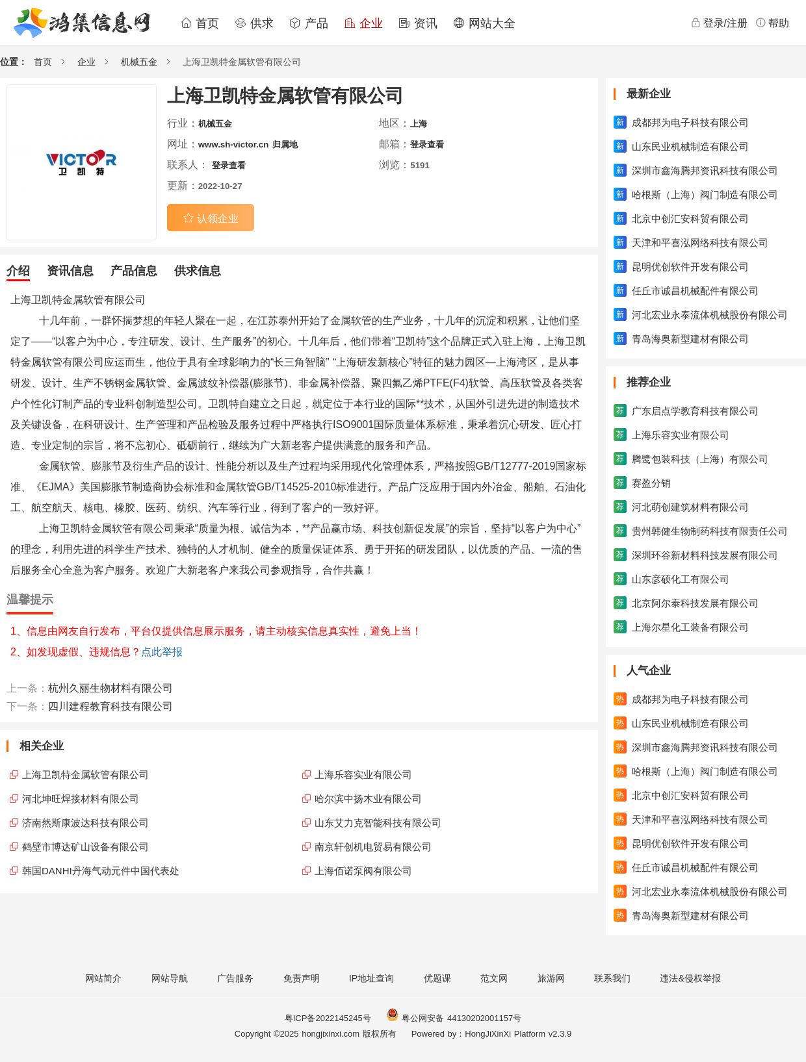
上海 (418, 124)
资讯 (417, 23)
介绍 (18, 270)
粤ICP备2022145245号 (328, 1018)
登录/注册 (719, 22)
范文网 (494, 978)
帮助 (772, 22)
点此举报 (162, 651)
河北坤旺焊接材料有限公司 (80, 798)
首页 (199, 23)
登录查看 (427, 144)
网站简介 (103, 978)
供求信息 (197, 270)
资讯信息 (70, 270)
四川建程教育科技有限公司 (110, 706)
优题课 (437, 978)
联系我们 (612, 978)
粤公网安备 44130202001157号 (453, 1018)
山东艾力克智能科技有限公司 (378, 822)
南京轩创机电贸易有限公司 (373, 846)
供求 (254, 23)
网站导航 (169, 978)
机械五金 (139, 62)
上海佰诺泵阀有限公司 (363, 870)
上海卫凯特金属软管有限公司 (85, 774)
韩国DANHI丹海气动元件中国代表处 (100, 870)
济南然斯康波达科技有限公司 (85, 822)
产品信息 (133, 270)
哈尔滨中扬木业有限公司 (368, 798)
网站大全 (484, 23)
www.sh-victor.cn (233, 144)
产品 (308, 23)
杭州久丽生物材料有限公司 (110, 688)
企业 (363, 23)
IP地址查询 (371, 978)
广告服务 (235, 978)
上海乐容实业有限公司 (363, 774)
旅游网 (551, 978)
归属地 (285, 144)
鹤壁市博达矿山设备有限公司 (85, 846)
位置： (13, 62)
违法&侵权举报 (690, 978)
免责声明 (301, 978)
